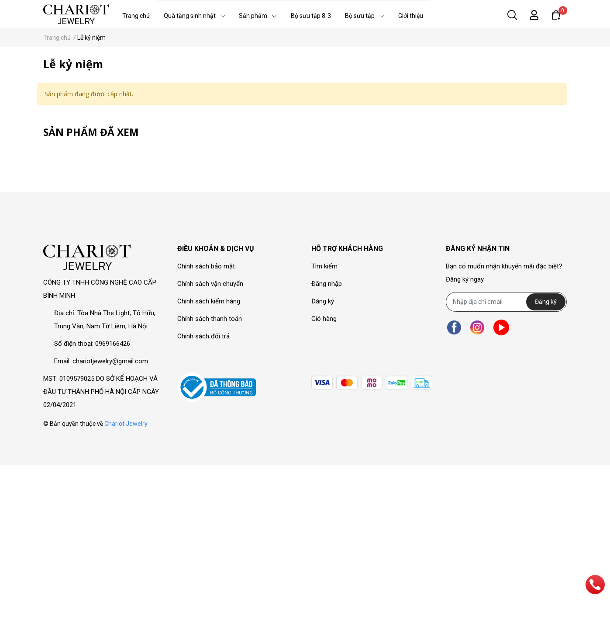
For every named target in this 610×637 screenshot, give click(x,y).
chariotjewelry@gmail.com (110, 361)
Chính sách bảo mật (206, 266)
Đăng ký (322, 301)
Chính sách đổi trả (203, 336)
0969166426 (112, 344)
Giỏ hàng (324, 319)
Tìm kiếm (324, 266)
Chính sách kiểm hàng (208, 301)
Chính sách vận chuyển (210, 284)
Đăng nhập (326, 284)
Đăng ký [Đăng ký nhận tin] (546, 301)
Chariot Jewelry (126, 423)
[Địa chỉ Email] (506, 302)
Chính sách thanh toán (209, 319)
